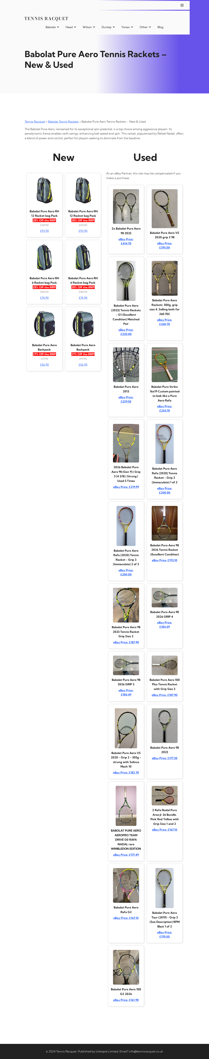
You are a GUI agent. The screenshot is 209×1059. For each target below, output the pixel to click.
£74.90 (44, 297)
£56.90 (44, 364)
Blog (160, 27)
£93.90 (44, 231)
